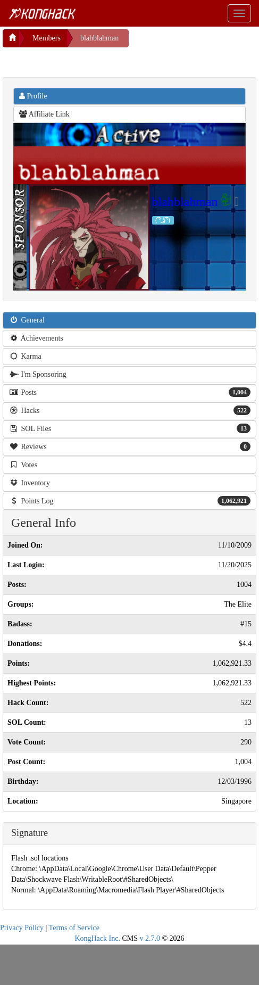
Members (46, 38)
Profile (33, 96)
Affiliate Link (44, 114)
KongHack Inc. (97, 938)
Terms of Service (74, 928)
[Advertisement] (88, 60)
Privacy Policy (22, 928)
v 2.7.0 (149, 938)
